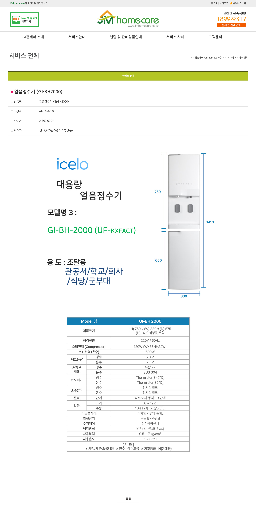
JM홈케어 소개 (32, 36)
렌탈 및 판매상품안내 (126, 36)
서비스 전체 (128, 76)
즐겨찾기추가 (238, 3)
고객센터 (215, 36)
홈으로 (214, 3)
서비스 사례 (175, 36)
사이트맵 (223, 3)
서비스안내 (76, 36)
